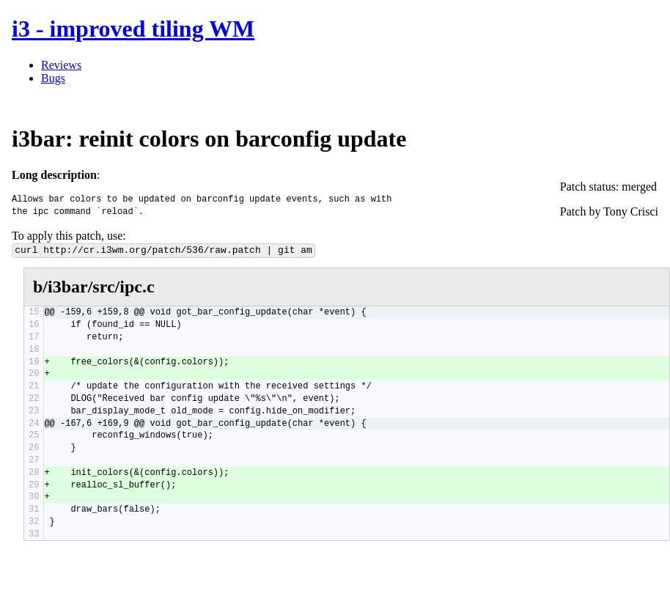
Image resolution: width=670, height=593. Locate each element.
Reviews (61, 65)
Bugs (53, 78)
